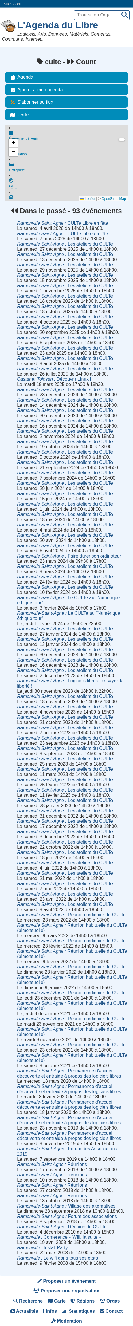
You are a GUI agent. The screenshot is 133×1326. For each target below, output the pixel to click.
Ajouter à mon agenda (35, 89)
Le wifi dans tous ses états (57, 1258)
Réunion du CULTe (62, 1226)
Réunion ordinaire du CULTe (71, 914)
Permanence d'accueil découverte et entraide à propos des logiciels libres (69, 1073)
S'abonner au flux (30, 102)
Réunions (52, 1164)
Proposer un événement (66, 1281)
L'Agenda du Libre (57, 25)
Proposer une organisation (66, 1290)
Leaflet (87, 199)
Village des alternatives (66, 1206)
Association (68, 152)
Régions (82, 1301)
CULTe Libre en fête (62, 223)
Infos (50, 1311)
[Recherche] (124, 15)
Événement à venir (68, 135)
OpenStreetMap (114, 199)
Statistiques (78, 1311)
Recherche (28, 1301)
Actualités (24, 1311)
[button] (13, 143)
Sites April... (14, 4)
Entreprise (68, 169)
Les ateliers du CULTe (65, 244)
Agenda (20, 77)
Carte (18, 114)
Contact (111, 1311)
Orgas (110, 1301)
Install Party (42, 1247)
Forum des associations (67, 1216)
